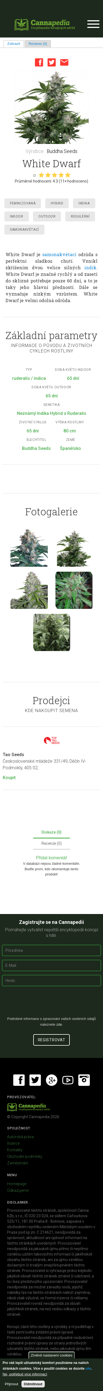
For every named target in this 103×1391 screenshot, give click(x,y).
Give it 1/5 (41, 175)
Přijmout (11, 1384)
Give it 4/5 (61, 175)
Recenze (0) (51, 843)
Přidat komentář (51, 857)
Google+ (52, 1080)
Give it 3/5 (54, 175)
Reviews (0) (38, 44)
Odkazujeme (18, 1190)
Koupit (9, 777)
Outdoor (46, 216)
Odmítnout (33, 1384)
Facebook (39, 62)
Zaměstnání (17, 1163)
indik (90, 267)
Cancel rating (34, 175)
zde (88, 1368)
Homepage (16, 1184)
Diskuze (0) (51, 832)
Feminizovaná (22, 203)
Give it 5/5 (67, 175)
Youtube (68, 1080)
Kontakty (15, 1150)
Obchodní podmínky (24, 1156)
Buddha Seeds (62, 151)
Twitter (52, 62)
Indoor (16, 216)
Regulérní (80, 216)
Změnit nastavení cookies (51, 1355)
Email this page (64, 62)
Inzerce (13, 1143)
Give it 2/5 (48, 175)
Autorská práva (20, 1137)
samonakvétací (59, 254)
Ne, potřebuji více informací (24, 1374)
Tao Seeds (13, 754)
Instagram (84, 1080)
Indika (84, 203)
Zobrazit (15, 44)
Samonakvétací (24, 230)
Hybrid (57, 203)
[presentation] (51, 1003)
